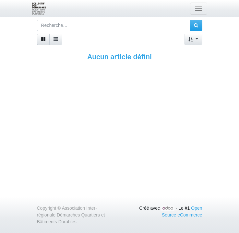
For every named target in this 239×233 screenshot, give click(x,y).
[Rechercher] (196, 25)
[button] (193, 39)
